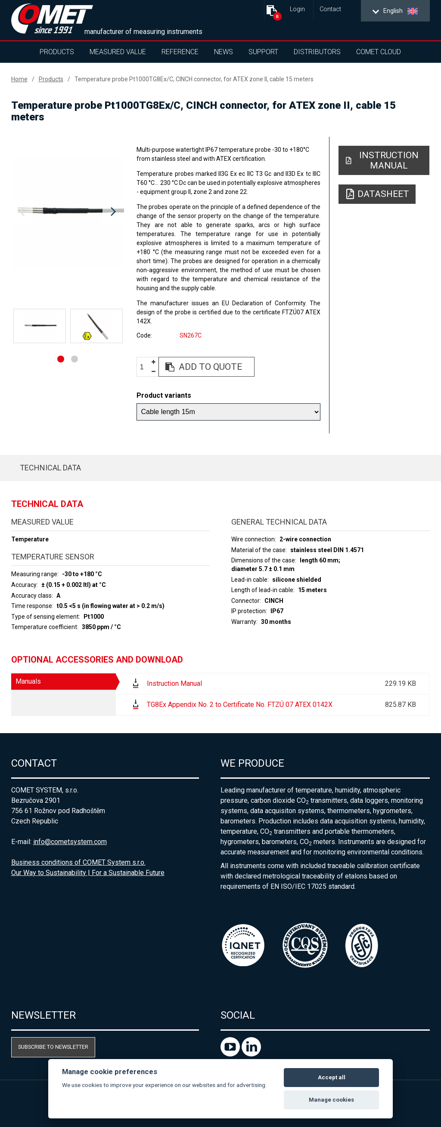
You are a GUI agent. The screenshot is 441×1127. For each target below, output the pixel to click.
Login (297, 9)
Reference (180, 52)
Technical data (50, 467)
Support (263, 52)
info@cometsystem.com (70, 842)
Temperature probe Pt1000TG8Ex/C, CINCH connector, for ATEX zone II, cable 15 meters (194, 79)
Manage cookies (331, 1099)
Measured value (118, 52)
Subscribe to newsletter (53, 1047)
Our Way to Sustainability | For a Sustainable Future (88, 873)
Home (19, 79)
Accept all (331, 1077)
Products (57, 52)
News (223, 52)
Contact (330, 9)
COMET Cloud (378, 52)
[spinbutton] (145, 367)
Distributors (317, 52)
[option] (67, 212)
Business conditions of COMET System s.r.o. (78, 862)
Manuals (28, 681)
